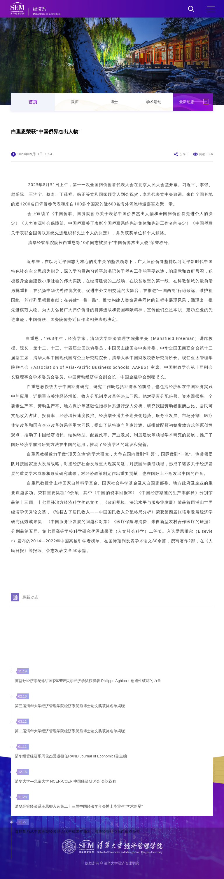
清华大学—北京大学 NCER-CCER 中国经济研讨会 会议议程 (65, 833)
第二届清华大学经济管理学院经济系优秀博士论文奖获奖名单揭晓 (70, 783)
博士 (114, 102)
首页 (33, 101)
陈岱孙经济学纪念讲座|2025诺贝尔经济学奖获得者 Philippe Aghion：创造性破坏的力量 (88, 733)
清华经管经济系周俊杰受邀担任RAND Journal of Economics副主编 (71, 808)
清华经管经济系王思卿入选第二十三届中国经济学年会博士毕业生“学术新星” (79, 858)
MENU (210, 9)
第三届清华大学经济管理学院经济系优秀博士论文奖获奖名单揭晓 (70, 758)
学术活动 (153, 102)
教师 (74, 102)
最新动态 (186, 102)
